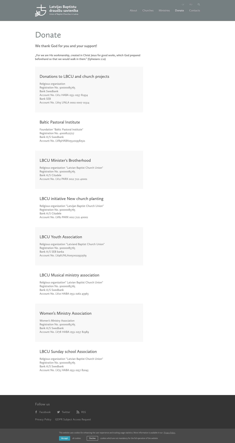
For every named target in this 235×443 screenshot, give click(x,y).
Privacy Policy (43, 419)
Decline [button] (92, 438)
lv (183, 4)
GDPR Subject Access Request (73, 419)
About (133, 10)
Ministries (164, 10)
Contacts (194, 10)
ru (190, 4)
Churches (147, 10)
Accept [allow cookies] (64, 438)
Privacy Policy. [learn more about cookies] (170, 432)
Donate (179, 10)
